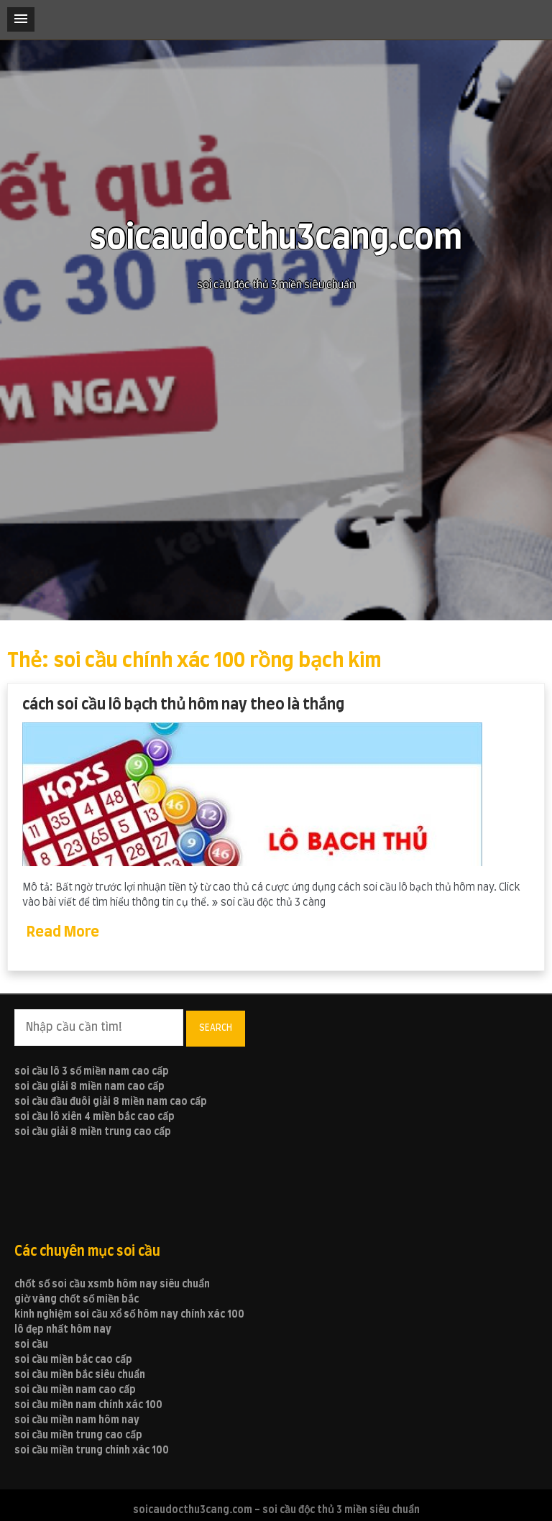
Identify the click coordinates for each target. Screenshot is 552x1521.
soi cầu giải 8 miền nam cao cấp (89, 1087)
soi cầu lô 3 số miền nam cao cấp (91, 1072)
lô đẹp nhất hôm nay (62, 1330)
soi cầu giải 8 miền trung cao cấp (92, 1132)
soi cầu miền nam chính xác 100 (88, 1405)
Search (215, 1028)
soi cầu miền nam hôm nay (76, 1420)
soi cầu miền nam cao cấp (75, 1390)
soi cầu (31, 1345)
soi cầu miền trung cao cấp (78, 1435)
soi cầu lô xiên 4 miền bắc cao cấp (94, 1117)
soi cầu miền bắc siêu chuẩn (79, 1375)
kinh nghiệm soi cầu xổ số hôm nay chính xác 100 (129, 1315)
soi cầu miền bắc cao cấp (73, 1360)
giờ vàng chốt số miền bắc (76, 1300)
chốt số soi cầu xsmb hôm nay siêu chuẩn (112, 1284)
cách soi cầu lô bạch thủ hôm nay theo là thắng (183, 704)
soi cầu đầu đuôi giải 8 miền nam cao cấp (110, 1102)
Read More (63, 932)
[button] (20, 19)
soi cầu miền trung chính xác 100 (91, 1451)
